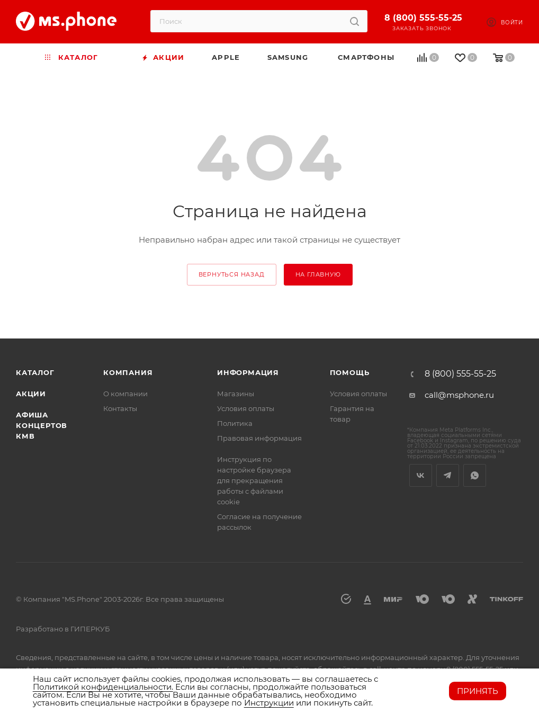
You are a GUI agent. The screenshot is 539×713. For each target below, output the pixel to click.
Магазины (235, 393)
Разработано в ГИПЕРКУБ (63, 629)
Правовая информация (259, 438)
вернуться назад (232, 274)
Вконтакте (420, 475)
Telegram (447, 475)
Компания (127, 372)
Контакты (120, 408)
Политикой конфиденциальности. (103, 687)
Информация (248, 372)
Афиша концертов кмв (41, 425)
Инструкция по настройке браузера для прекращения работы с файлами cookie (254, 480)
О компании (125, 393)
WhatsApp (474, 475)
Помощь (350, 372)
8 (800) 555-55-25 (423, 18)
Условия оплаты (245, 408)
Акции (31, 393)
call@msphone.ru (459, 395)
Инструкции (269, 703)
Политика (235, 423)
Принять (477, 691)
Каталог (35, 372)
